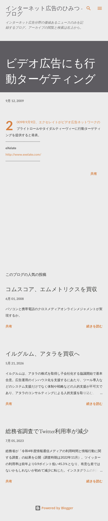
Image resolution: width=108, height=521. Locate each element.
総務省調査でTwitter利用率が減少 (47, 431)
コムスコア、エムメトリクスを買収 (51, 289)
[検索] (88, 8)
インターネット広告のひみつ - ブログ (44, 11)
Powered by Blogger (54, 508)
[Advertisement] (54, 225)
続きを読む (94, 326)
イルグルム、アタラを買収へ (43, 353)
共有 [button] (93, 174)
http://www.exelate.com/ (23, 154)
